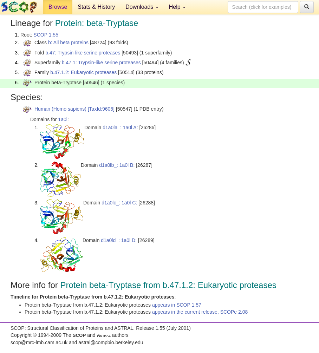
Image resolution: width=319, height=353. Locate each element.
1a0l (62, 119)
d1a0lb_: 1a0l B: (117, 165)
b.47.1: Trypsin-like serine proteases (101, 62)
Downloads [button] (141, 7)
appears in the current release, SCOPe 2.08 (200, 312)
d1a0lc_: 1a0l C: (119, 202)
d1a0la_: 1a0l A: (120, 127)
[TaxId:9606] (101, 109)
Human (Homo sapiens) (60, 109)
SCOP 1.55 (45, 35)
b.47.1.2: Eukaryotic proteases (83, 72)
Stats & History (96, 7)
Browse (57, 7)
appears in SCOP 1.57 (176, 305)
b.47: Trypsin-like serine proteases (82, 52)
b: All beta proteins (68, 42)
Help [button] (177, 7)
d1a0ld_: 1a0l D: (119, 240)
